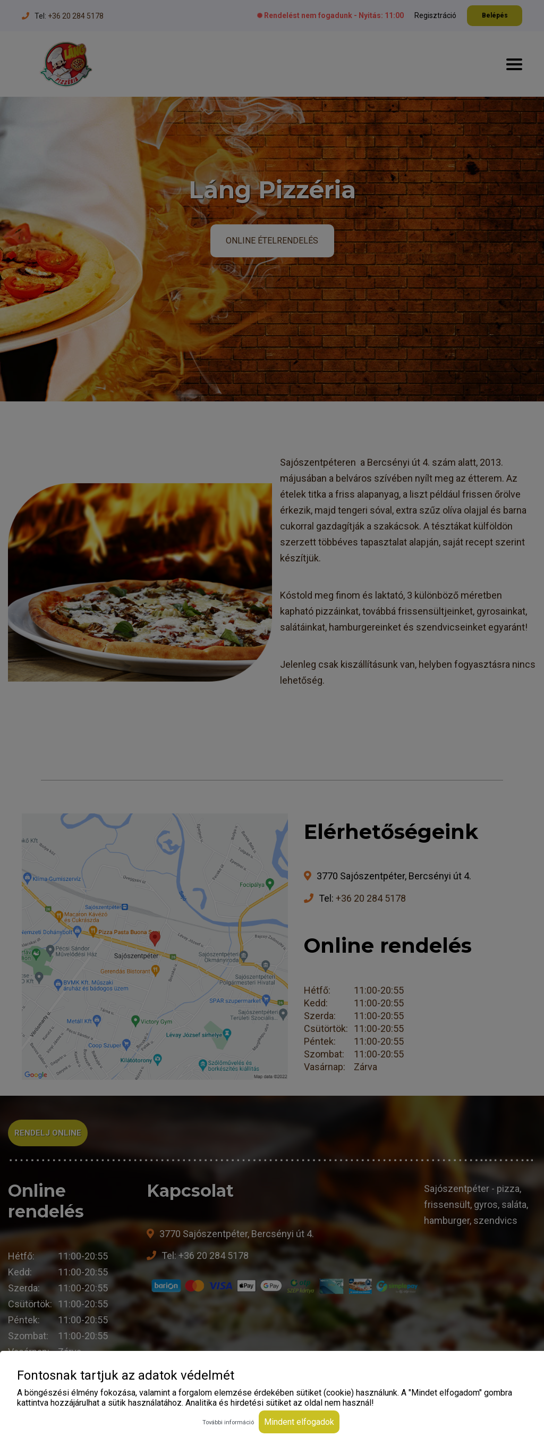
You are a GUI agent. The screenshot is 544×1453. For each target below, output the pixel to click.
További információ (228, 1422)
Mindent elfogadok (299, 1422)
